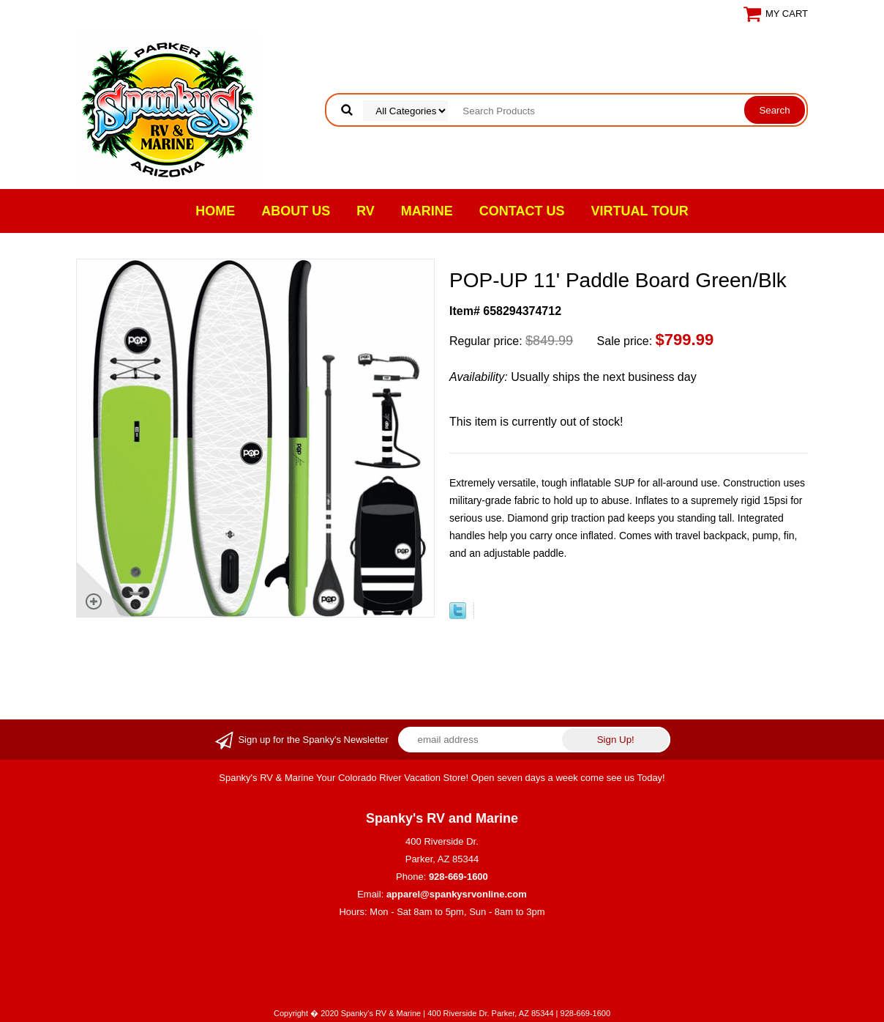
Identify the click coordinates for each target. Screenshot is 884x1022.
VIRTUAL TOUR (640, 211)
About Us (295, 211)
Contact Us (522, 211)
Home (215, 211)
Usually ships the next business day (573, 377)
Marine (427, 211)
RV (365, 211)
